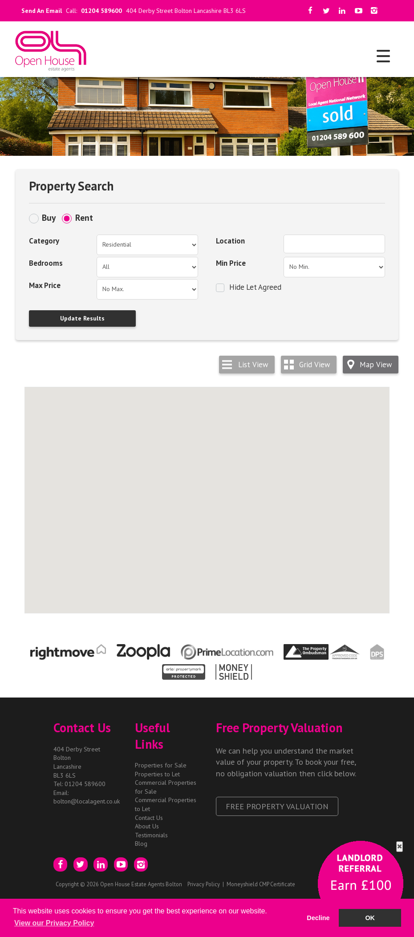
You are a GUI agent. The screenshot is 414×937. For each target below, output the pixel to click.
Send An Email (40, 11)
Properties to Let (157, 774)
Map (376, 364)
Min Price (231, 263)
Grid (314, 364)
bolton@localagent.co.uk (86, 801)
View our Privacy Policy (54, 923)
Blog (141, 844)
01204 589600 (101, 11)
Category (44, 241)
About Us (147, 826)
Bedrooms (46, 263)
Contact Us (149, 818)
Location (230, 241)
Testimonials (151, 835)
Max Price (45, 285)
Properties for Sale (161, 765)
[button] (164, 426)
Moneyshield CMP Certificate (261, 884)
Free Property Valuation (277, 806)
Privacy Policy (203, 884)
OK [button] (370, 917)
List (253, 364)
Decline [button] (318, 917)
